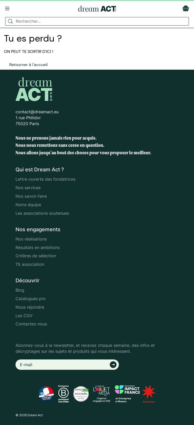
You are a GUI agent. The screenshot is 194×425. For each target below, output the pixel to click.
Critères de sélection (35, 255)
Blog (19, 290)
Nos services (28, 187)
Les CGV (24, 315)
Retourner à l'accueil (28, 64)
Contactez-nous (31, 323)
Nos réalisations (31, 239)
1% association (29, 264)
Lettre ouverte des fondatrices (45, 179)
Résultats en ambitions (37, 247)
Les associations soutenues (42, 213)
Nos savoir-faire (31, 196)
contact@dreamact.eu (37, 111)
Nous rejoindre (29, 307)
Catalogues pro (30, 298)
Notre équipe (28, 204)
